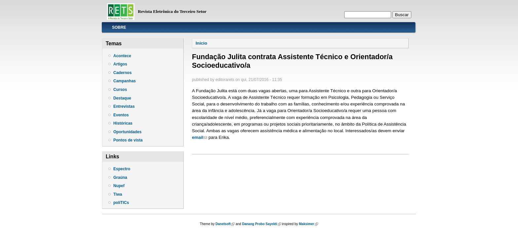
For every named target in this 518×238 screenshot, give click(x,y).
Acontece (122, 56)
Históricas (122, 123)
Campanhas (124, 81)
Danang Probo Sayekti (261, 224)
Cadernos (122, 72)
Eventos (121, 115)
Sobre (119, 27)
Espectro (121, 169)
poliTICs (121, 202)
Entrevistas (124, 106)
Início (201, 43)
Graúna (120, 177)
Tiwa (117, 194)
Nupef (119, 185)
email (199, 137)
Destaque (122, 98)
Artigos (120, 64)
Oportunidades (127, 132)
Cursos (120, 89)
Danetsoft (225, 224)
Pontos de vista (128, 140)
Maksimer (308, 224)
